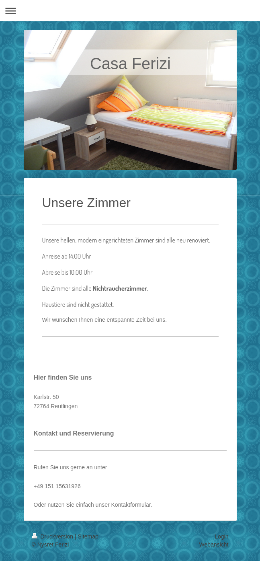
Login (221, 536)
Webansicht (214, 544)
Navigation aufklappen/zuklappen (130, 10)
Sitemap (88, 536)
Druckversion (53, 536)
